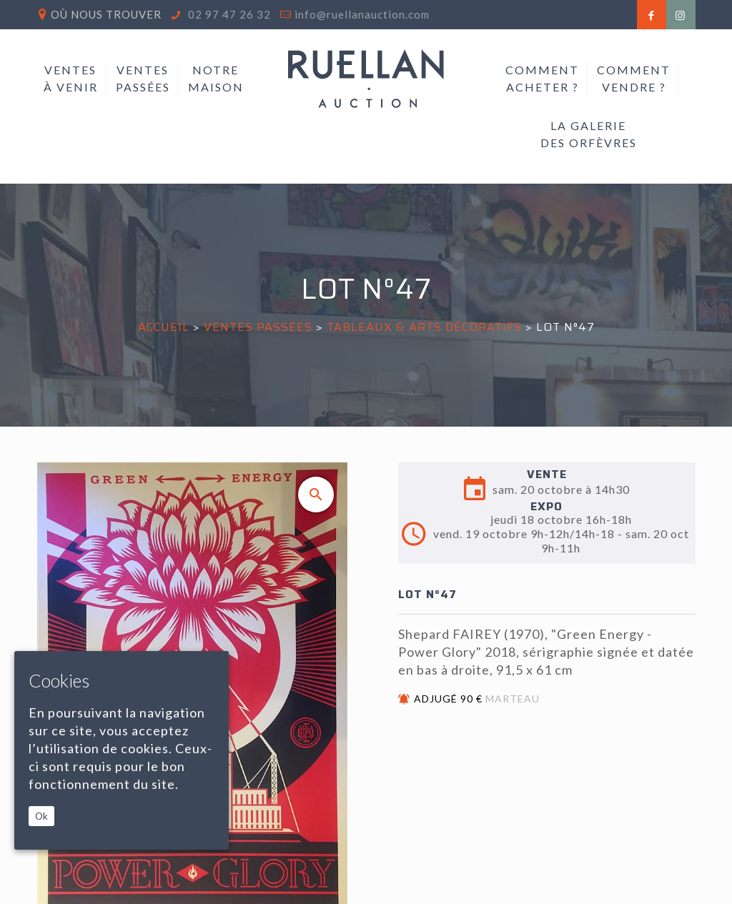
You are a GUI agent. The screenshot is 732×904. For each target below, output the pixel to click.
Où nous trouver (106, 14)
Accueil (163, 327)
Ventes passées (258, 327)
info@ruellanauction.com (362, 14)
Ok (41, 816)
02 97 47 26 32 (228, 14)
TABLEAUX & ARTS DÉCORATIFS (424, 327)
